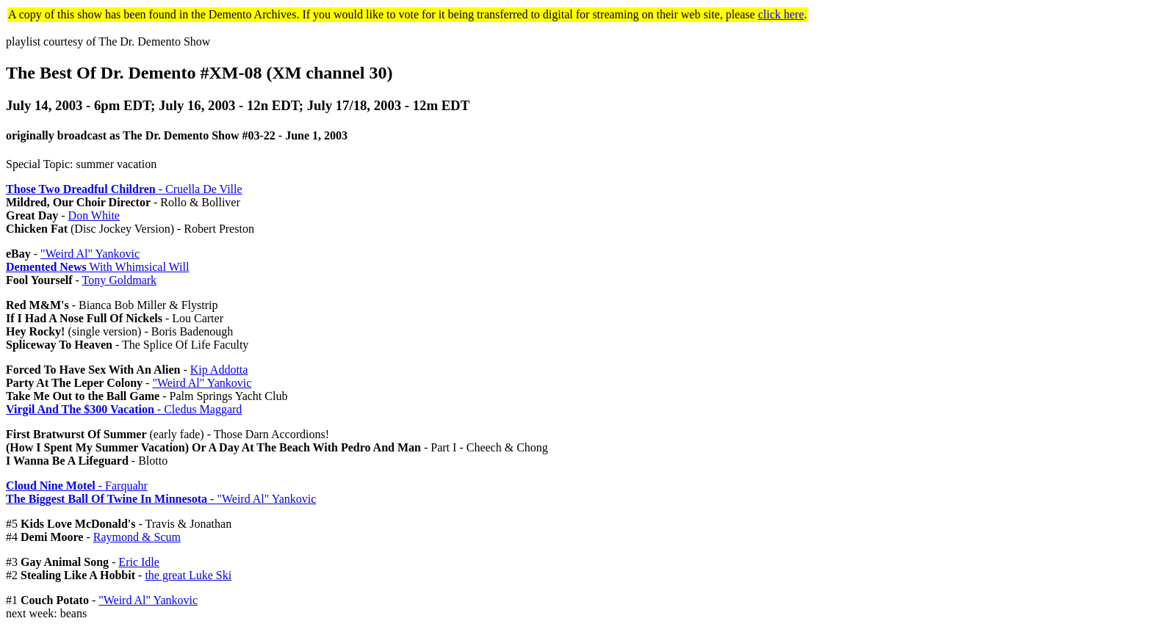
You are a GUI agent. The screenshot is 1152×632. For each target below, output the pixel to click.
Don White (94, 215)
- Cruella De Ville (124, 189)
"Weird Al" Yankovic (90, 253)
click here (781, 14)
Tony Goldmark (119, 280)
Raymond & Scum (137, 537)
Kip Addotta (219, 369)
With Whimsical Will (97, 267)
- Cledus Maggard (124, 409)
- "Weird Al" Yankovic (161, 499)
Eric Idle (138, 562)
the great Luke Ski (188, 575)
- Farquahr (77, 485)
